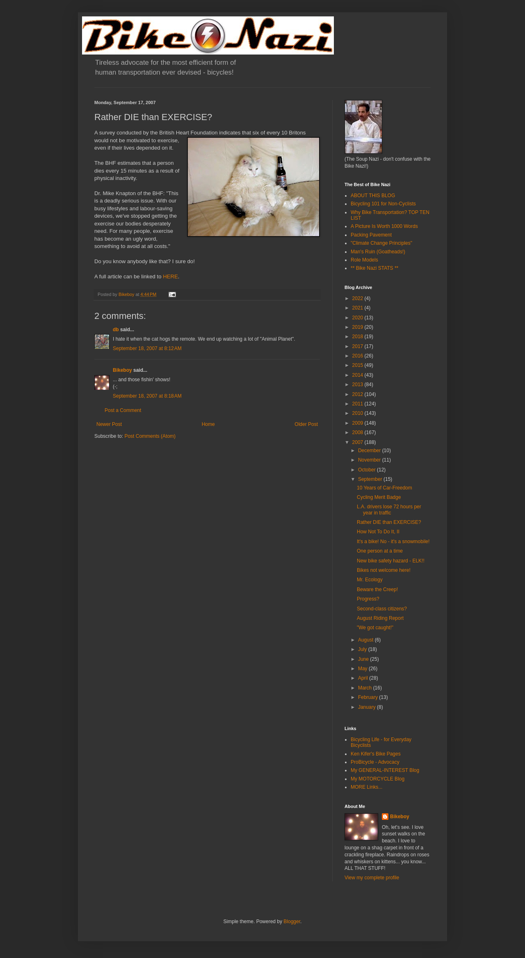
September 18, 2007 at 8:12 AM (147, 348)
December (370, 450)
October (367, 470)
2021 (358, 308)
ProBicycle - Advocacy (375, 762)
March (365, 688)
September (370, 479)
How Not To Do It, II (378, 532)
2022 (358, 298)
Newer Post (109, 424)
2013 (358, 384)
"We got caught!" (375, 627)
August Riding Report (380, 618)
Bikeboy (122, 370)
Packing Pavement (371, 235)
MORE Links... (366, 787)
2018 (358, 336)
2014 (358, 375)
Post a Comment (123, 410)
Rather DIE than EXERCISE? (389, 522)
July (363, 649)
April (363, 678)
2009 (358, 423)
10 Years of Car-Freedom (384, 488)
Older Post (306, 424)
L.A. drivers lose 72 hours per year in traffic (389, 509)
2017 (358, 346)
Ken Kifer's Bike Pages (376, 754)
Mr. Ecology (370, 580)
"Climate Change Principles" (381, 243)
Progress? (368, 599)
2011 (358, 404)
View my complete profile (372, 878)
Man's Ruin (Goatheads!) (378, 252)
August (366, 640)
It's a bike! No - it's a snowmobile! (393, 541)
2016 (358, 356)
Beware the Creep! (377, 589)
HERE (170, 276)
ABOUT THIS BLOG (373, 195)
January (367, 707)
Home (208, 424)
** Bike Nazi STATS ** (374, 268)
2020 (358, 318)
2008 (358, 432)
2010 (358, 413)
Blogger (291, 921)
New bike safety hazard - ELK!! (391, 561)
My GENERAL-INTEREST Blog (385, 770)
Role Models (364, 260)
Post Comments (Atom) (150, 436)
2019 (358, 327)
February (368, 697)
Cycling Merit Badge (379, 497)
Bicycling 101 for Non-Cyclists (383, 204)
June (364, 659)
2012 (358, 394)
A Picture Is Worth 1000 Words (384, 226)
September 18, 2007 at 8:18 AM (147, 396)
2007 (358, 442)
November (370, 460)
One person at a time (380, 551)
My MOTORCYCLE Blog (377, 779)
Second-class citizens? (382, 609)
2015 (358, 365)
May (363, 668)
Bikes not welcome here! (384, 570)
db (116, 329)
